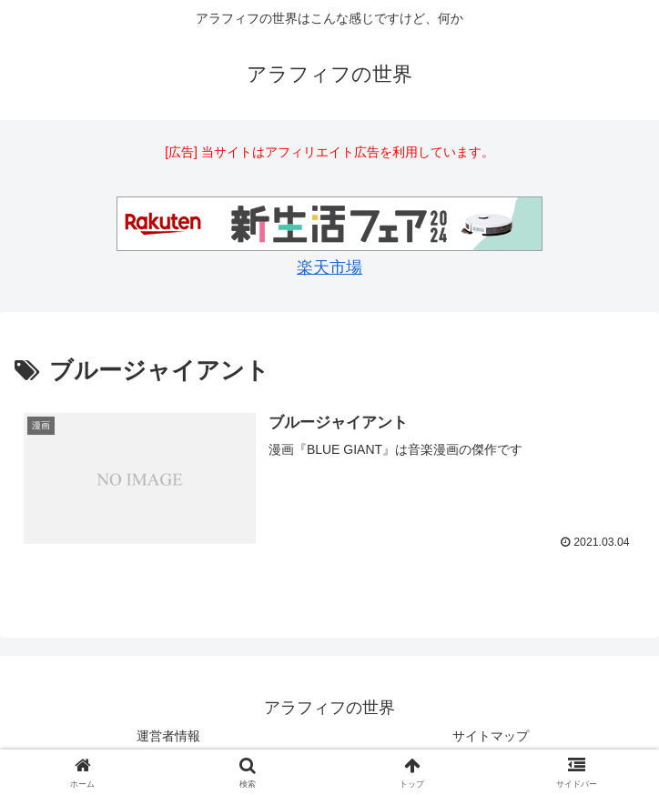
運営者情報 (168, 736)
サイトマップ (490, 736)
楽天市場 (329, 267)
